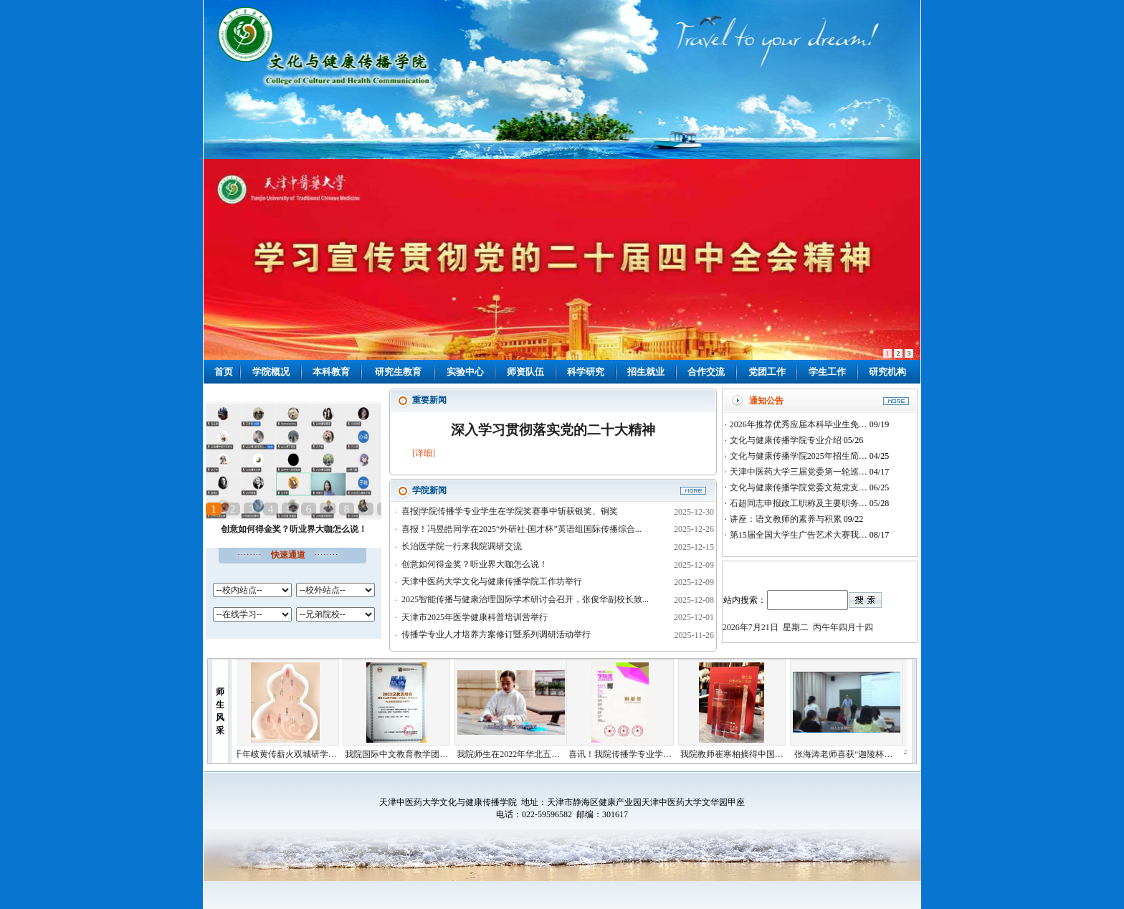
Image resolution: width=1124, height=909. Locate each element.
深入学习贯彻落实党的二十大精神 (553, 429)
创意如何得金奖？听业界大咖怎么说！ (294, 529)
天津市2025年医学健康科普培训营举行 (474, 617)
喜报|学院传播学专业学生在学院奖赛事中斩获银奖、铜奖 (509, 511)
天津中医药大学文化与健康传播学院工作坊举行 (491, 581)
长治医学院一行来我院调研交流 (461, 546)
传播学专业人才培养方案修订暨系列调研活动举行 (496, 634)
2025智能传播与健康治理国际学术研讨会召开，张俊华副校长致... (525, 599)
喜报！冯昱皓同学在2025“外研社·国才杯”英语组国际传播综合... (521, 529)
